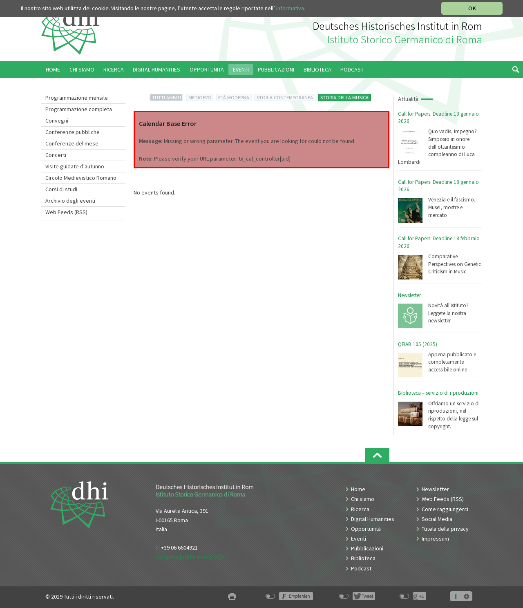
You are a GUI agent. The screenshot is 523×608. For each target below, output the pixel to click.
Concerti (55, 155)
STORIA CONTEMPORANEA (285, 97)
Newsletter (409, 295)
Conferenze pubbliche (72, 132)
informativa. (290, 8)
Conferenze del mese (71, 143)
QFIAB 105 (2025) (417, 344)
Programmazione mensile (76, 97)
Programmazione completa (78, 109)
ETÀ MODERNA (233, 97)
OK (472, 8)
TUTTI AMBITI (166, 97)
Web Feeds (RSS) (66, 212)
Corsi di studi (61, 189)
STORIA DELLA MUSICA (344, 97)
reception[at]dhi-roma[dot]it (190, 556)
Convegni (56, 120)
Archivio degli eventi (70, 200)
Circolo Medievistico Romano (80, 177)
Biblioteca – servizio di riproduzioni (438, 392)
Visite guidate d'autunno (74, 166)
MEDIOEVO (199, 97)
